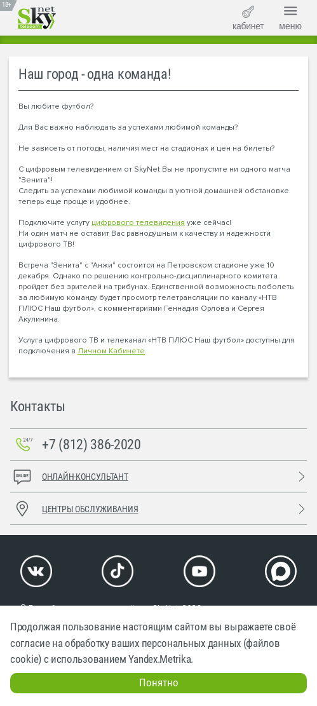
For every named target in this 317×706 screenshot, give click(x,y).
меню (290, 17)
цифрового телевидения (138, 222)
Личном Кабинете (111, 351)
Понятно (159, 682)
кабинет (248, 18)
